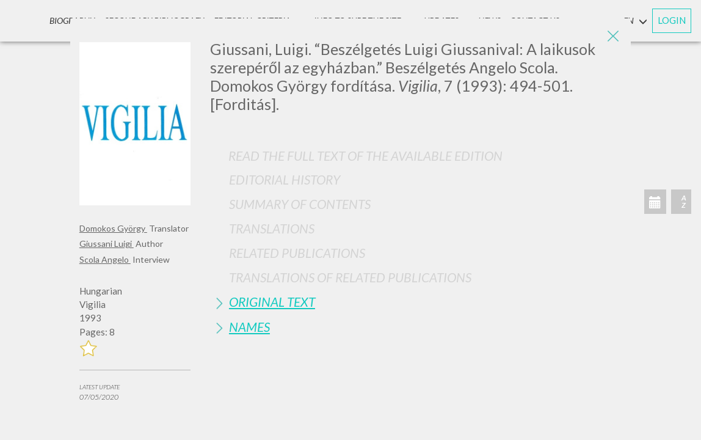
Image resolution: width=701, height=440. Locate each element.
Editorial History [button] (284, 179)
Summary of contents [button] (300, 204)
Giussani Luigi (106, 243)
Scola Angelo (105, 259)
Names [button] (249, 327)
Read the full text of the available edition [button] (365, 155)
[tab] (416, 179)
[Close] (612, 36)
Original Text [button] (272, 302)
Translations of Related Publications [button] (350, 277)
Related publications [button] (297, 253)
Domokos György (113, 228)
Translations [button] (271, 228)
